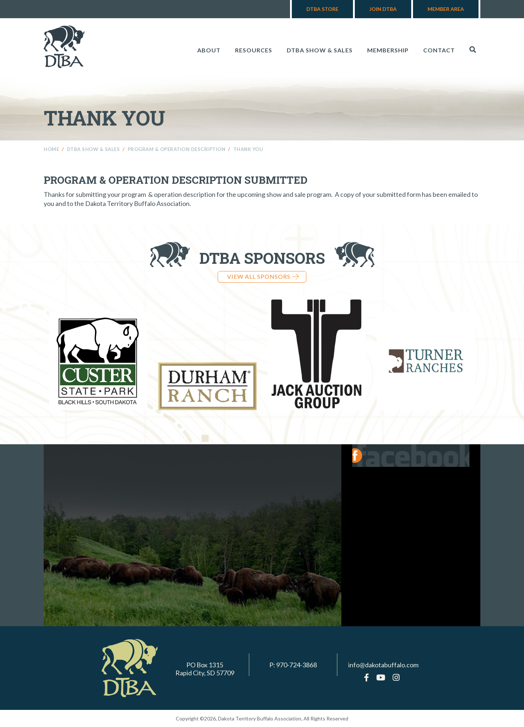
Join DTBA (383, 9)
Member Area (446, 9)
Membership (388, 50)
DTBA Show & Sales (320, 50)
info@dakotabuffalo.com (383, 665)
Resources (253, 50)
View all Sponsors (263, 276)
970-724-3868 (296, 665)
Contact (439, 50)
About (209, 50)
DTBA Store (322, 9)
